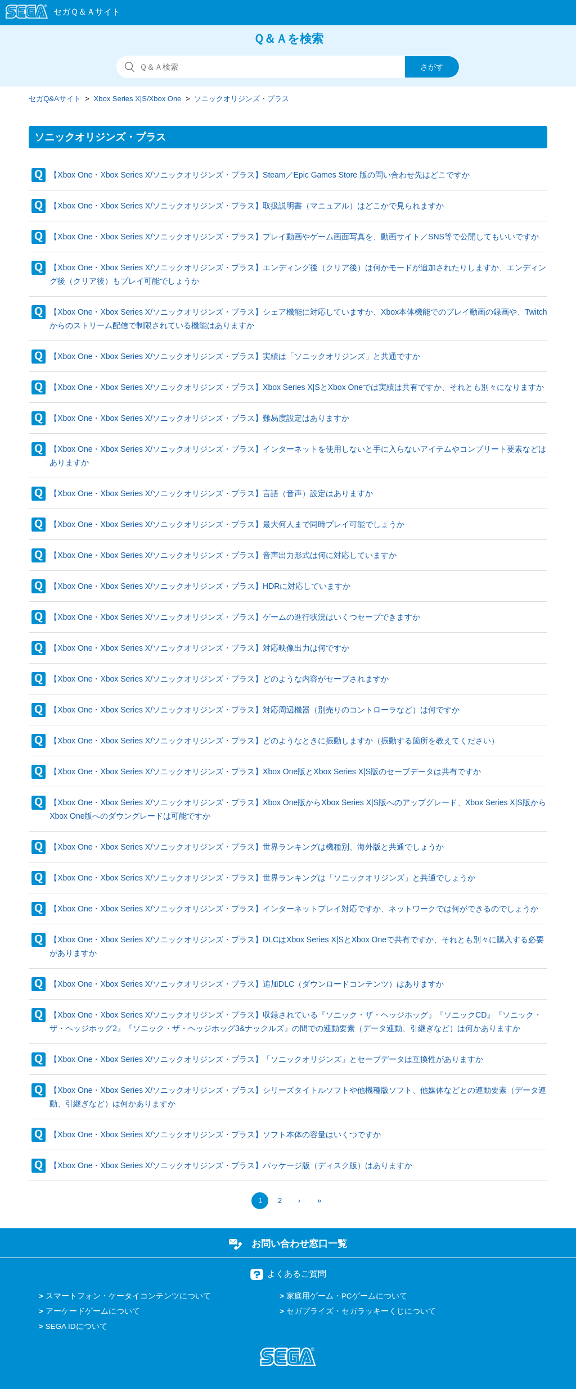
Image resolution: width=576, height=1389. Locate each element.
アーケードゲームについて (93, 1311)
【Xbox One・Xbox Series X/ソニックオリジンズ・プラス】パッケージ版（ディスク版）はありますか (231, 1165)
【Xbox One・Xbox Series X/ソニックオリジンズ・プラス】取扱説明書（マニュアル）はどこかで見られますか (247, 205)
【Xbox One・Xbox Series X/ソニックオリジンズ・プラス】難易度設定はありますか (199, 418)
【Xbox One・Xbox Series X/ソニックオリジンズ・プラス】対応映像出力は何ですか (199, 647)
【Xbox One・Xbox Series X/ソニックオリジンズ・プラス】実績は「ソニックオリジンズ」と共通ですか (235, 356)
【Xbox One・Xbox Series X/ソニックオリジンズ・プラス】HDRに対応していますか (200, 586)
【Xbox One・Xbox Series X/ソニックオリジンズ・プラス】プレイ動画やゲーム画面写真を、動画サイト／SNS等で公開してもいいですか (294, 236)
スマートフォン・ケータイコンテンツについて (128, 1296)
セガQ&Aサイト (54, 98)
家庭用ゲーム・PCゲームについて (346, 1296)
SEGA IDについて (76, 1326)
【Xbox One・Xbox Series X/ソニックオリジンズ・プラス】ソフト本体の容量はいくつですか (215, 1134)
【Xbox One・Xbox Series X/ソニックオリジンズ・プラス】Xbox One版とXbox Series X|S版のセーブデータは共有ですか (265, 771)
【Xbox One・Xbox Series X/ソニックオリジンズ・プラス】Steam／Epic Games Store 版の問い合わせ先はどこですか (260, 174)
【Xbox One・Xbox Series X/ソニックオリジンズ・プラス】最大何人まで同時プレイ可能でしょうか (227, 524)
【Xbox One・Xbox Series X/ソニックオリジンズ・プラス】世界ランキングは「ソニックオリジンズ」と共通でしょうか (262, 877)
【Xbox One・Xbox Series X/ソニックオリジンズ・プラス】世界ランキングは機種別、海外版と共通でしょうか (247, 846)
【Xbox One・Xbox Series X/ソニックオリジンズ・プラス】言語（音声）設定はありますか (211, 493)
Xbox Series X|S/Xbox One (138, 98)
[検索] (288, 67)
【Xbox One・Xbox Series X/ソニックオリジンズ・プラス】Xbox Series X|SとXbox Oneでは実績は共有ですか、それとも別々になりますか (297, 387)
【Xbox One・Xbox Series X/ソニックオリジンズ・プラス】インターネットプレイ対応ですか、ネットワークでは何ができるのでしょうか (294, 908)
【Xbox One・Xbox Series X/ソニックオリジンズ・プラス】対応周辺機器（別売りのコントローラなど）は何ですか (255, 709)
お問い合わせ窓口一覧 (299, 1243)
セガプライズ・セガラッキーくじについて (361, 1311)
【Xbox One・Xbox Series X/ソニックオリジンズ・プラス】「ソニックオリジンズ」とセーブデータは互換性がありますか (266, 1059)
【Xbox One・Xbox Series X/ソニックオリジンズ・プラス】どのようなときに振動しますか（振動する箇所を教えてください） (274, 740)
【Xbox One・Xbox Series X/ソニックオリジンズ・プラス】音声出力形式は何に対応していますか (223, 555)
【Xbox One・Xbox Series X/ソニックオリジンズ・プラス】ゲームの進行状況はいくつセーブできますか (235, 616)
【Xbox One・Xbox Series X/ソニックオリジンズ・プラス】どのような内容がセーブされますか (219, 678)
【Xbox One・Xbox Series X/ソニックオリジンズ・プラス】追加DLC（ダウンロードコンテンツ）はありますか (247, 983)
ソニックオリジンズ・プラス (241, 98)
